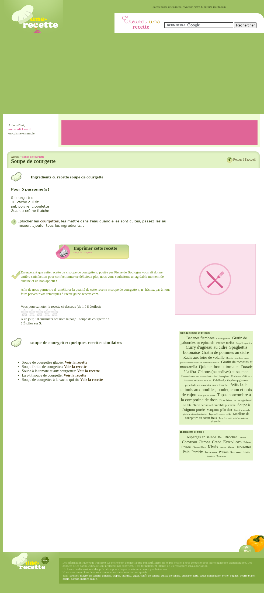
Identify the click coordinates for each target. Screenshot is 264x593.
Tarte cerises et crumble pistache (214, 405)
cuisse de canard (170, 575)
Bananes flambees (200, 338)
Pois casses (211, 452)
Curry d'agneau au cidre (206, 347)
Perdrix (197, 452)
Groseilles (199, 447)
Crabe (216, 442)
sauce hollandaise (210, 575)
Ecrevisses (232, 441)
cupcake (187, 575)
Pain (186, 452)
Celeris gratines (223, 338)
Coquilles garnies (244, 343)
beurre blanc (247, 575)
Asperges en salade (201, 437)
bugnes (234, 575)
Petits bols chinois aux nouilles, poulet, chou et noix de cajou (216, 389)
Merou (231, 447)
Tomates (221, 456)
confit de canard (149, 575)
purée (93, 578)
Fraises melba (225, 343)
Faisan (247, 442)
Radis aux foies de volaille (204, 357)
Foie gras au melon (207, 395)
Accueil (15, 156)
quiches (106, 575)
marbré (85, 578)
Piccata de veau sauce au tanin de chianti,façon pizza (205, 376)
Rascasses (235, 452)
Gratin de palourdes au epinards (213, 340)
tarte (196, 575)
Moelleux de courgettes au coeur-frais (217, 416)
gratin (66, 578)
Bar (220, 437)
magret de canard (90, 575)
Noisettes (244, 447)
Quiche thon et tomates (219, 366)
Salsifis (246, 452)
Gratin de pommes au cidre (225, 352)
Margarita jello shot (219, 410)
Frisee (186, 447)
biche (225, 575)
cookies (74, 575)
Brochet (230, 437)
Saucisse (211, 456)
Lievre (223, 447)
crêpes (116, 575)
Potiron (223, 452)
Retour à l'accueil (244, 159)
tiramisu (126, 575)
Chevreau (189, 442)
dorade (75, 578)
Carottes (242, 437)
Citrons (204, 442)
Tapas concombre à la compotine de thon (216, 397)
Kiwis (213, 447)
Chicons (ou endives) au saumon (223, 372)
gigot (136, 575)
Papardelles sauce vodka (220, 414)
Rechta (229, 358)
